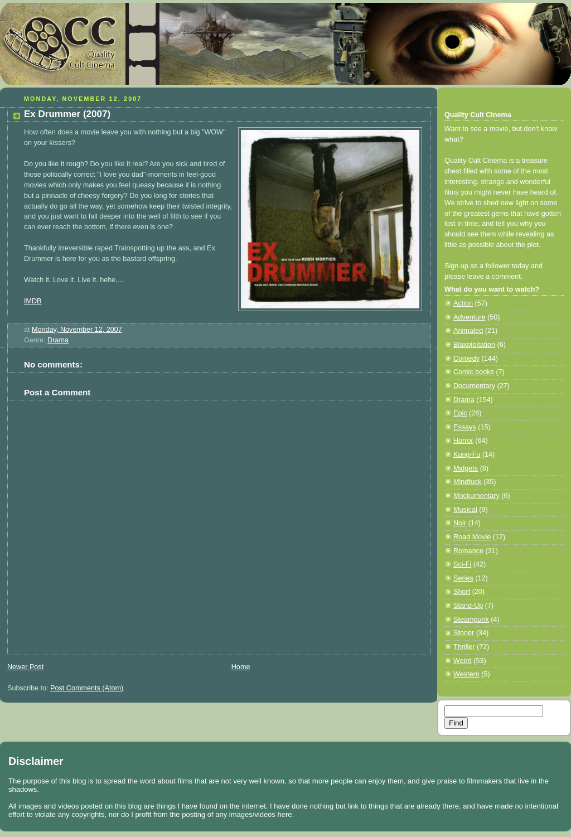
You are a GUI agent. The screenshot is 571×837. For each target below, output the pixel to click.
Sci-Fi (462, 564)
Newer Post (25, 667)
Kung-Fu (466, 454)
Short (461, 592)
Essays (464, 427)
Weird (462, 661)
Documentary (474, 386)
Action (463, 303)
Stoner (463, 633)
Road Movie (472, 537)
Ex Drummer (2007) (67, 114)
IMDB (33, 301)
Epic (460, 413)
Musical (465, 510)
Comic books (473, 372)
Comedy (466, 358)
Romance (468, 551)
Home (240, 667)
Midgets (465, 468)
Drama (58, 340)
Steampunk (471, 619)
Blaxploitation (474, 345)
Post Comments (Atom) (86, 688)
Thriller (464, 647)
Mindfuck (467, 482)
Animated (468, 331)
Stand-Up (468, 605)
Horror (463, 440)
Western (466, 674)
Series (463, 578)
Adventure (469, 317)
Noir (459, 523)
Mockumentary (476, 496)
